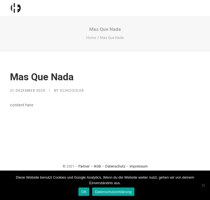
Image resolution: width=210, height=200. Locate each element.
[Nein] (203, 185)
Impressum (139, 166)
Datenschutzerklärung (113, 192)
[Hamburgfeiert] (15, 8)
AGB (97, 166)
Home (91, 38)
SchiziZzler (72, 90)
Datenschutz (115, 166)
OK (84, 192)
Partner (84, 166)
